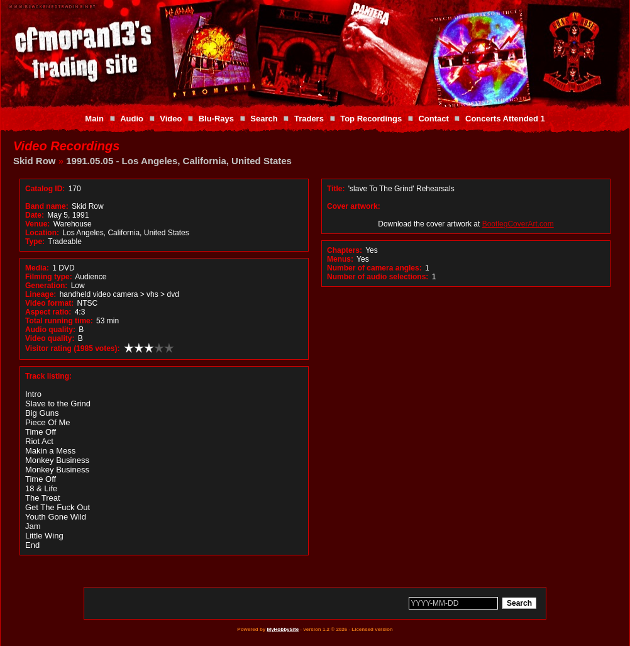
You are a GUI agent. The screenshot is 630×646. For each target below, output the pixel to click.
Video (171, 118)
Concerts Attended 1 (505, 118)
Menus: (340, 259)
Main (94, 118)
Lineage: (40, 294)
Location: (42, 232)
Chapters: (344, 250)
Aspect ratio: (48, 312)
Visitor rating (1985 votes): (72, 348)
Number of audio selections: (377, 276)
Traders (309, 118)
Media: (37, 268)
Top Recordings (371, 118)
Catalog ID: (45, 188)
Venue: (37, 224)
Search (263, 118)
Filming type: (48, 276)
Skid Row (34, 160)
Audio (131, 118)
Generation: (46, 285)
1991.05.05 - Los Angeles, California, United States (179, 160)
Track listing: (48, 376)
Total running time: (59, 320)
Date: (34, 215)
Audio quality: (50, 329)
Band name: (47, 206)
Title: (337, 188)
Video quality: (49, 338)
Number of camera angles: (374, 268)
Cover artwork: (353, 206)
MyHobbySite (283, 629)
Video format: (49, 303)
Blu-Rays (216, 118)
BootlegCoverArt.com (518, 224)
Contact (433, 118)
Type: (35, 241)
